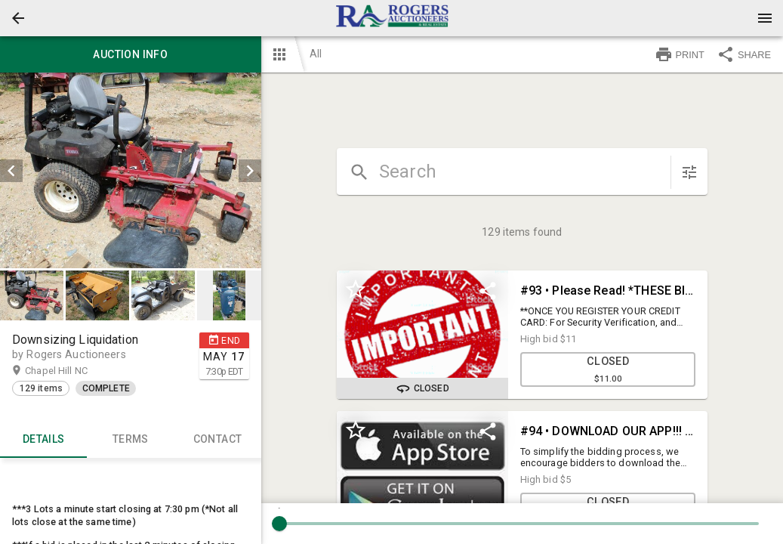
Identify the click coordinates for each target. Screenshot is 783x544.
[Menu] (765, 18)
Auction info (130, 54)
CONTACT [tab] (217, 440)
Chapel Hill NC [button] (71, 371)
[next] (250, 170)
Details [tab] (43, 440)
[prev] (11, 170)
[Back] (18, 18)
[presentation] (392, 18)
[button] (18, 18)
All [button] (316, 54)
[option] (130, 170)
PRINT (679, 54)
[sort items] (689, 172)
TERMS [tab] (130, 440)
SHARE (744, 54)
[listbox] (130, 170)
